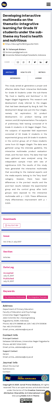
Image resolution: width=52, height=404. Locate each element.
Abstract (10, 72)
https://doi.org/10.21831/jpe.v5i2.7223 (20, 44)
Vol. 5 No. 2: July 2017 (12, 242)
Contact (6, 372)
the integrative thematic (37, 297)
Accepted (8, 273)
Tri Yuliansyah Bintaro (14, 49)
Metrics (42, 72)
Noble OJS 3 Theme (30, 396)
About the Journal (11, 366)
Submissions (9, 369)
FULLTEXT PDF (12, 225)
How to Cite (26, 72)
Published (8, 278)
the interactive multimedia (14, 297)
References (15, 78)
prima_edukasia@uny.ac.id (21, 329)
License (38, 78)
